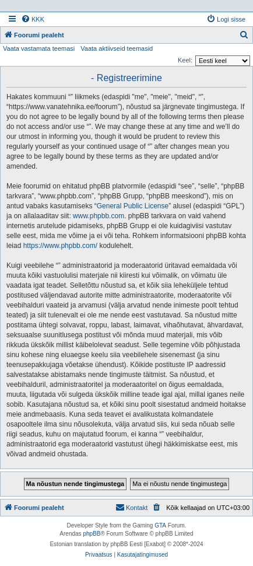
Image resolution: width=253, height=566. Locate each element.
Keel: (185, 60)
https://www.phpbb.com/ (60, 246)
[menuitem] (32, 19)
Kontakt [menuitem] (131, 507)
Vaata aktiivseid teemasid (116, 48)
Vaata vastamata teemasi (39, 48)
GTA (160, 525)
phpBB (91, 533)
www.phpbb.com (98, 216)
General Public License (132, 206)
